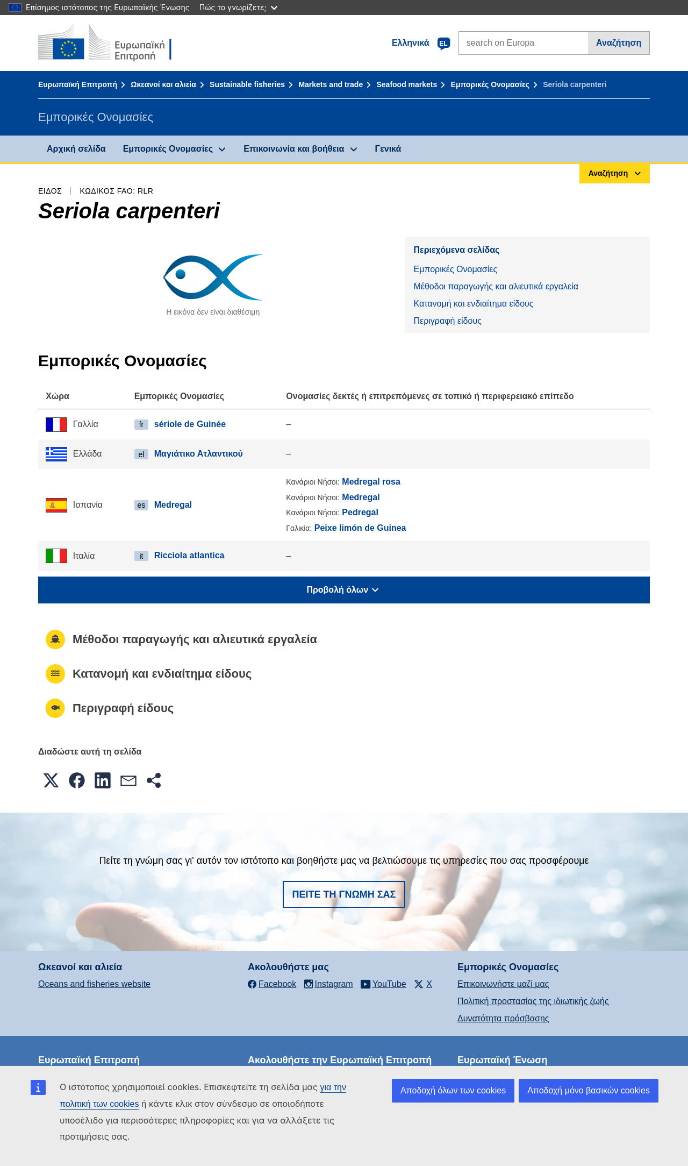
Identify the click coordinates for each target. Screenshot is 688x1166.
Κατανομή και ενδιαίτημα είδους (473, 303)
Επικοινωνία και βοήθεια (293, 148)
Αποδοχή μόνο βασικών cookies (588, 1090)
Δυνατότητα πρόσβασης (503, 1018)
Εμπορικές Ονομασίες (490, 84)
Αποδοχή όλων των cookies (453, 1090)
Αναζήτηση (618, 42)
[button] (51, 780)
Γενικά (388, 148)
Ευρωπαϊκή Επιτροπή (77, 84)
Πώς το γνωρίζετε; (238, 7)
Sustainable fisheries (247, 84)
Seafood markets (406, 84)
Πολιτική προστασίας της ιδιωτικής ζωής (533, 1001)
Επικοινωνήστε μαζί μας (503, 984)
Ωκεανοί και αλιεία (163, 84)
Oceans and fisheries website (94, 984)
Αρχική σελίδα (76, 148)
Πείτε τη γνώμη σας (344, 894)
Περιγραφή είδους (447, 320)
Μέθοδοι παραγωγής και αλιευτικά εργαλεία (495, 286)
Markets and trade (330, 84)
